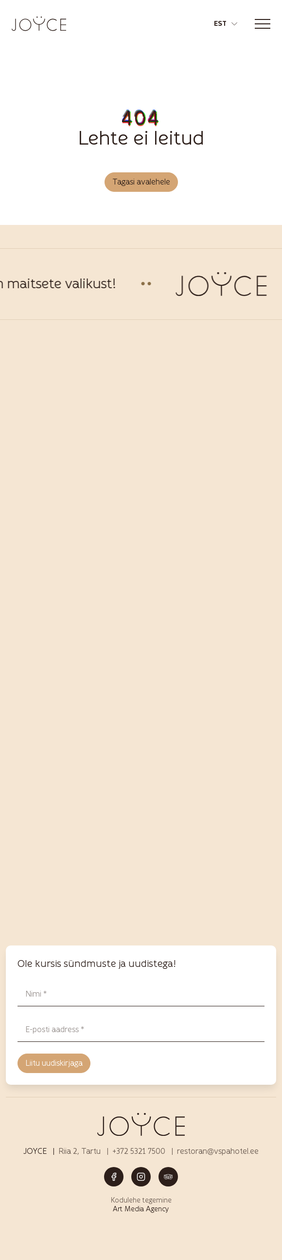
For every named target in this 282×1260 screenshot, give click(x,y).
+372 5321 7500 (138, 1151)
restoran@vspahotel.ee (218, 1151)
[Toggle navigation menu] (262, 24)
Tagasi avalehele (141, 182)
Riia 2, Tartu (79, 1151)
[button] (225, 24)
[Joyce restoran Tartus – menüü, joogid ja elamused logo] (39, 23)
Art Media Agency (141, 1209)
